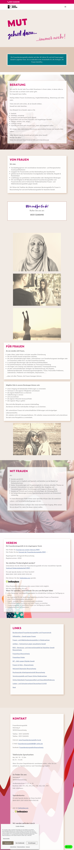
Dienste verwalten (6, 838)
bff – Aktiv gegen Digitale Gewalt (24, 661)
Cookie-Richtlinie (13, 846)
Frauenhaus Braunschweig (21, 654)
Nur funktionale (20, 843)
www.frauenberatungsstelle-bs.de (30, 740)
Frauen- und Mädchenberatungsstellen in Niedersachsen (31, 640)
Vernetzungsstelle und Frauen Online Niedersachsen (30, 676)
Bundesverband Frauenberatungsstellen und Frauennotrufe (32, 632)
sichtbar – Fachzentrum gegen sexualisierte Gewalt (29, 644)
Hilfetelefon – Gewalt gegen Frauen (24, 636)
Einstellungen (32, 843)
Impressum (28, 846)
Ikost (14, 687)
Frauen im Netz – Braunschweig (23, 665)
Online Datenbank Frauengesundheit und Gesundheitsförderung (34, 680)
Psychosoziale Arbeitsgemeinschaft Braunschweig (29, 672)
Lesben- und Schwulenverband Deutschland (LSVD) (30, 683)
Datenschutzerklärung (21, 846)
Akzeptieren (8, 843)
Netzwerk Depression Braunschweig (24, 669)
